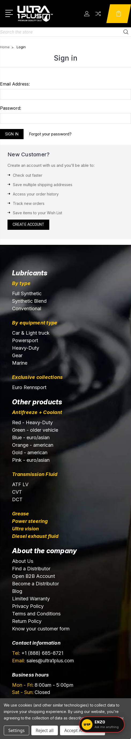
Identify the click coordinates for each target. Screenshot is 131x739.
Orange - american (32, 445)
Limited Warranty (31, 598)
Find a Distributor (31, 568)
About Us (22, 561)
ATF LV (20, 484)
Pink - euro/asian (31, 460)
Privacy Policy (28, 606)
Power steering (30, 521)
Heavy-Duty (25, 348)
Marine (19, 363)
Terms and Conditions (36, 613)
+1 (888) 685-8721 (37, 653)
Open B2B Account (33, 576)
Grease (20, 513)
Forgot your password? (50, 133)
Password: (10, 108)
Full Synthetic (27, 293)
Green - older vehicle (35, 430)
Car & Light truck (31, 333)
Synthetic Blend (29, 301)
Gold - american (29, 452)
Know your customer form (41, 628)
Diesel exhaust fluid (35, 536)
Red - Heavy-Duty (32, 422)
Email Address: (15, 84)
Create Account (28, 224)
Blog (17, 591)
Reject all (45, 730)
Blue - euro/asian (31, 437)
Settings (16, 730)
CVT (17, 492)
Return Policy (27, 621)
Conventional (26, 308)
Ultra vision (25, 528)
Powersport (25, 340)
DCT (17, 499)
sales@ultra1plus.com (43, 660)
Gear (17, 355)
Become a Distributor (35, 583)
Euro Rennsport (29, 387)
